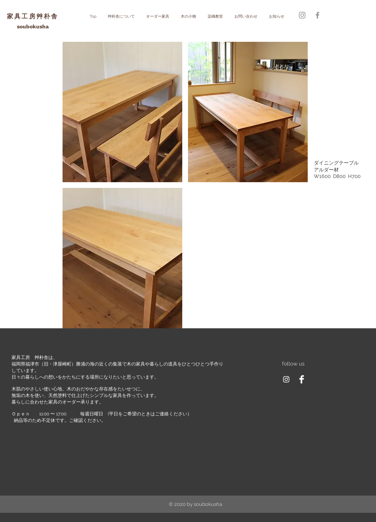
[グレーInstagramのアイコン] (302, 15)
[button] (122, 112)
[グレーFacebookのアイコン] (317, 15)
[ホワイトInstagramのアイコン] (286, 379)
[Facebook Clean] (301, 379)
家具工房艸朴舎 (32, 16)
